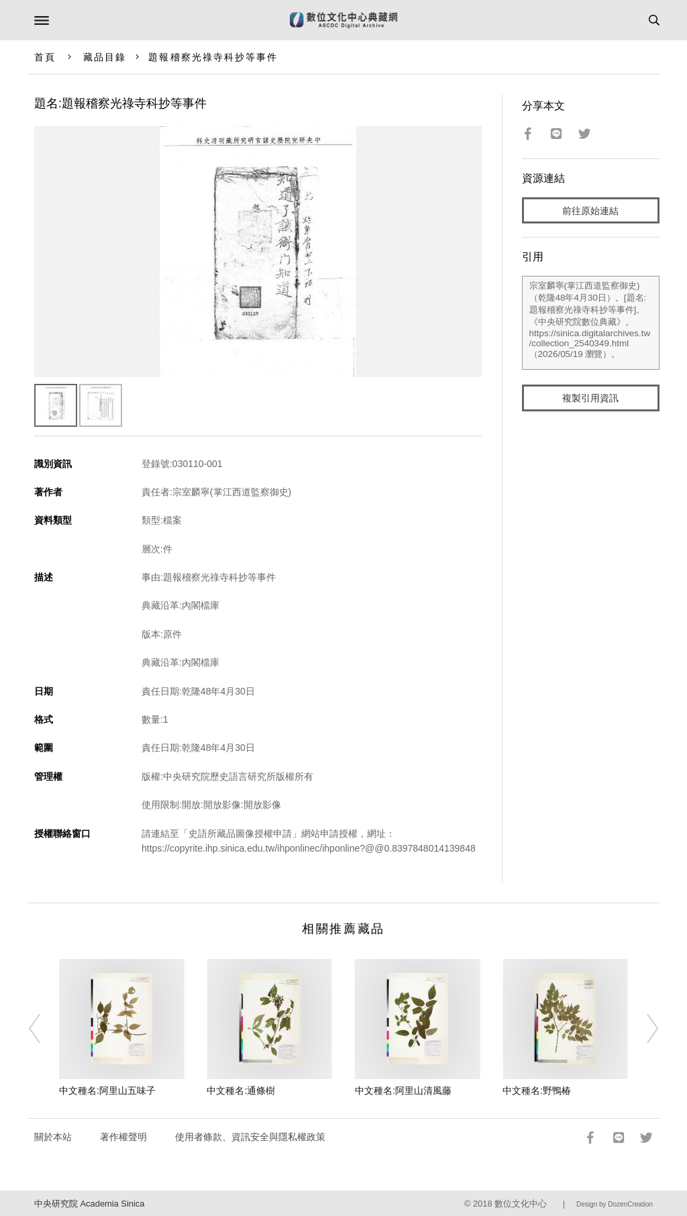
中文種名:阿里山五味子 (107, 1090)
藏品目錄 (104, 57)
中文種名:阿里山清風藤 (403, 1090)
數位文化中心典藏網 (343, 20)
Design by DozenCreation (614, 1204)
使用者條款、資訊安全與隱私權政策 (250, 1136)
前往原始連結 (590, 210)
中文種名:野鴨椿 (537, 1090)
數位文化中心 (520, 1204)
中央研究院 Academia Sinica (89, 1204)
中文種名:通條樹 (241, 1090)
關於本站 (53, 1136)
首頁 (45, 57)
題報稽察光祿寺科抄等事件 (213, 57)
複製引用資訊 (590, 398)
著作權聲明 (123, 1136)
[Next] (643, 1028)
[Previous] (43, 1028)
